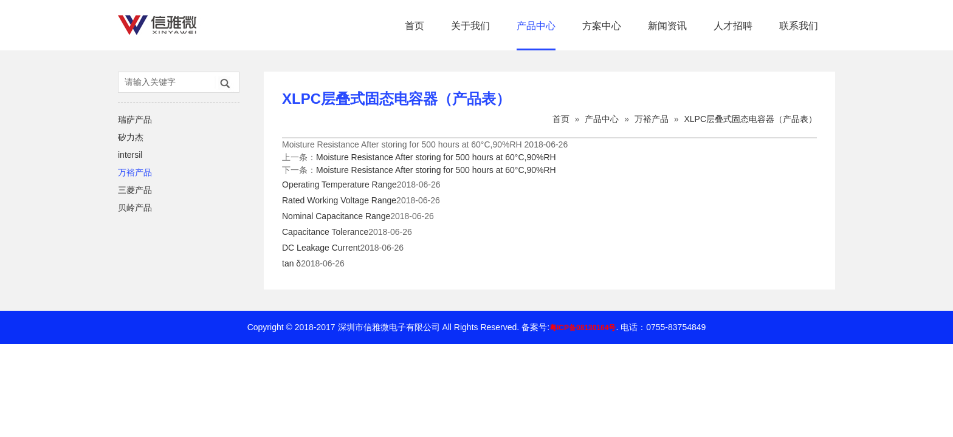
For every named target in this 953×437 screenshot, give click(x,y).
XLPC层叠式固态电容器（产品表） (750, 119)
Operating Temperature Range (339, 184)
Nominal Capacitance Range (336, 216)
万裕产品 (135, 172)
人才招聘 (733, 26)
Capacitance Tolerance (325, 232)
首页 (414, 26)
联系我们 (798, 26)
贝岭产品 (135, 207)
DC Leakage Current (321, 247)
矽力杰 (130, 137)
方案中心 (601, 26)
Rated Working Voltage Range (339, 200)
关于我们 (470, 26)
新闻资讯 (667, 26)
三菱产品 (135, 190)
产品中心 (536, 26)
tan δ (291, 263)
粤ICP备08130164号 (582, 328)
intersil (130, 155)
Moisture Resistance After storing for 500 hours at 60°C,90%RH (436, 157)
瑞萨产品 (135, 119)
